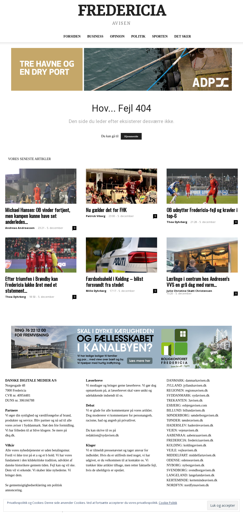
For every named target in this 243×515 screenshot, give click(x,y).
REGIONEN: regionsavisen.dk (187, 390)
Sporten (160, 36)
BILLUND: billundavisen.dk (186, 410)
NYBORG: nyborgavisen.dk (185, 465)
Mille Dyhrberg (96, 291)
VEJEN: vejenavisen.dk (182, 430)
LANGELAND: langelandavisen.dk (190, 475)
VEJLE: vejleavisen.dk (182, 450)
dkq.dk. (10, 435)
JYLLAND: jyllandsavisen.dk (186, 385)
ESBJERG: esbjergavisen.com (187, 405)
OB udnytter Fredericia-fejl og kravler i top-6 (202, 212)
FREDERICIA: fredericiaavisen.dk (190, 440)
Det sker (182, 36)
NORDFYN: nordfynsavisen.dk (188, 485)
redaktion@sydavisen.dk (102, 435)
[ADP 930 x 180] (121, 69)
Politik (138, 36)
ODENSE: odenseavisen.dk (185, 460)
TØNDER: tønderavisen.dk (185, 420)
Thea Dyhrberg (177, 222)
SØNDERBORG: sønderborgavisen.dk (192, 415)
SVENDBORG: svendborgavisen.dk (191, 470)
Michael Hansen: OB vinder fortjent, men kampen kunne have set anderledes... (37, 215)
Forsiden (71, 36)
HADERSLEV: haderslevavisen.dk (190, 425)
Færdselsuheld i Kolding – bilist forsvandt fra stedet (114, 281)
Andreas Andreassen (20, 228)
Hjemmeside (131, 136)
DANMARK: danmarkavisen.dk (188, 380)
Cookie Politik (168, 503)
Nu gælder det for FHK (106, 209)
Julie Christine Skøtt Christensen (189, 291)
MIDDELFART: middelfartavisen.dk (191, 455)
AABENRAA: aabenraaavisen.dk (189, 435)
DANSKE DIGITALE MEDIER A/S (30, 380)
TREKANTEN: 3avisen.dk (185, 400)
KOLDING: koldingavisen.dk (186, 445)
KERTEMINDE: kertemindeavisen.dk (192, 480)
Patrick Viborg (95, 216)
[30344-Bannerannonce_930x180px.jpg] (121, 347)
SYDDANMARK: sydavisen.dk (188, 395)
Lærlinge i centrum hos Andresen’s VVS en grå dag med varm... (198, 281)
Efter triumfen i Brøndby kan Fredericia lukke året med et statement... (31, 284)
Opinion (117, 36)
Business (95, 36)
